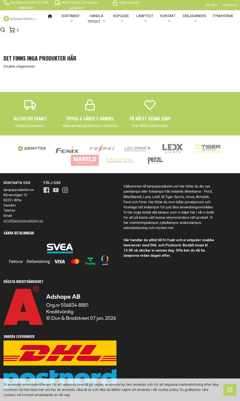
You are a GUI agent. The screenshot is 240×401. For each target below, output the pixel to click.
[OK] (229, 390)
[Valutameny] (212, 5)
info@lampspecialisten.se (23, 221)
